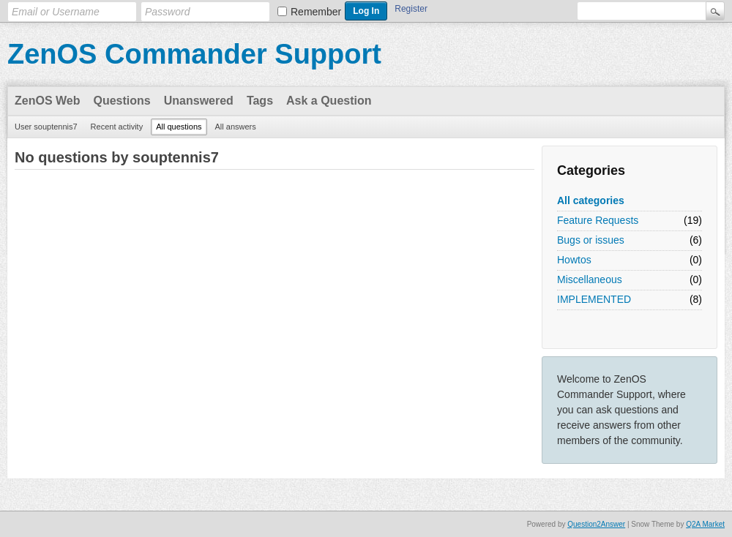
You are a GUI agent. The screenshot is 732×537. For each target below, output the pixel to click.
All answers (235, 126)
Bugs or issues (590, 240)
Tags (260, 100)
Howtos (574, 260)
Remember (316, 12)
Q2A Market (705, 524)
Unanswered (199, 100)
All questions (178, 126)
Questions (122, 100)
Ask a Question (328, 100)
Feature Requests (597, 220)
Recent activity (117, 126)
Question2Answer (596, 524)
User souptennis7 (46, 126)
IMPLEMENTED (594, 299)
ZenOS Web (48, 100)
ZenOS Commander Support (194, 54)
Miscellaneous (589, 279)
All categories (590, 200)
